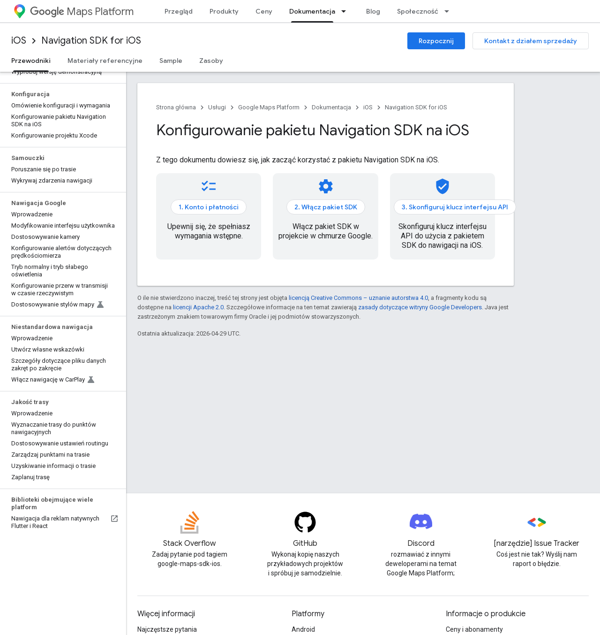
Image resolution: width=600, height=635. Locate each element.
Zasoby (211, 60)
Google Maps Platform (269, 107)
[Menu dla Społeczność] (449, 11)
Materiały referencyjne (105, 60)
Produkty (224, 11)
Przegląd (179, 11)
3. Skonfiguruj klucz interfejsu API (455, 207)
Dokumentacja (331, 107)
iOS (18, 40)
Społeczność (417, 11)
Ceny (263, 11)
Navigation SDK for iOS (91, 40)
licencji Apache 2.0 (198, 307)
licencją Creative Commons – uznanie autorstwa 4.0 (358, 297)
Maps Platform (82, 11)
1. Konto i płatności (209, 207)
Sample (170, 60)
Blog (373, 11)
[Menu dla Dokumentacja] (346, 11)
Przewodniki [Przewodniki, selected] (31, 60)
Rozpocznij (436, 41)
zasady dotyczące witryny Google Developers (420, 307)
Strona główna (176, 107)
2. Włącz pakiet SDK (325, 207)
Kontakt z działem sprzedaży (530, 41)
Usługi (217, 107)
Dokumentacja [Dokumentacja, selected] (312, 11)
